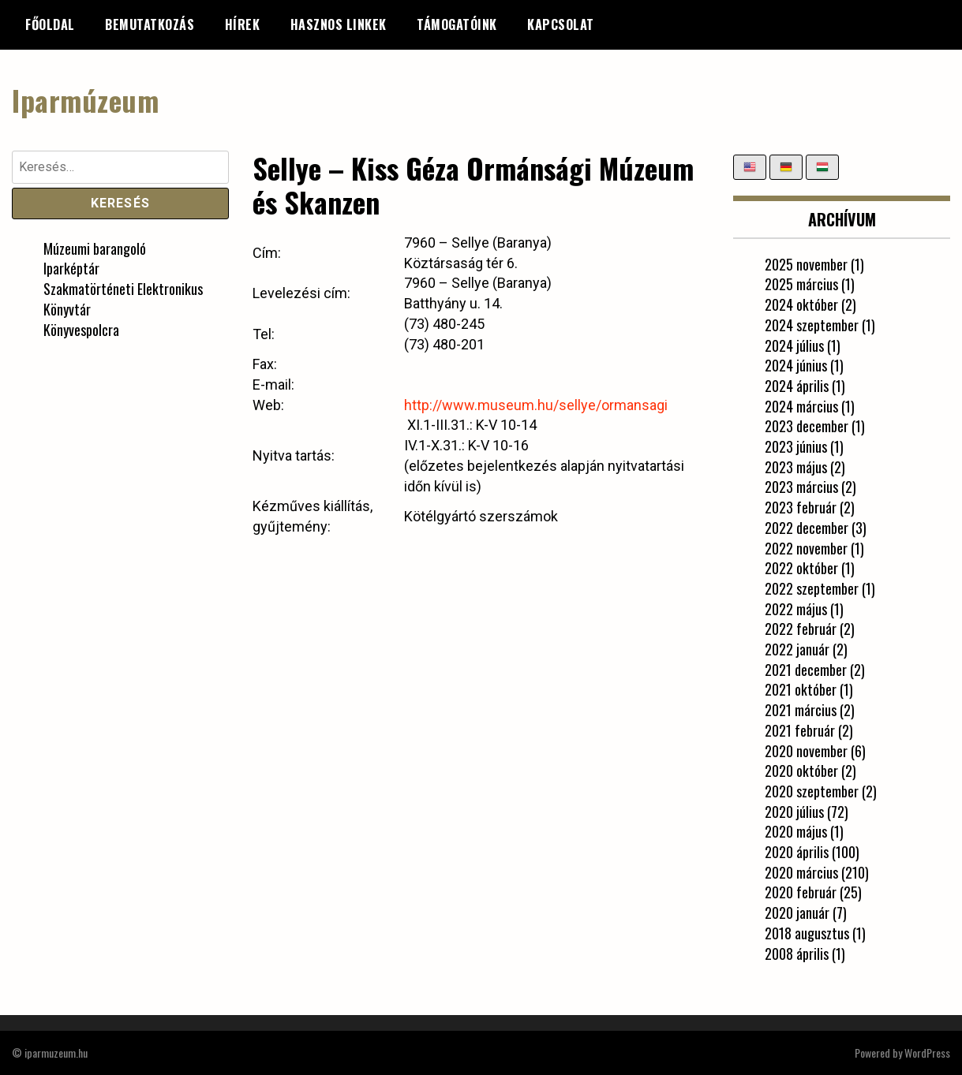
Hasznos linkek (338, 24)
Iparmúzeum (85, 100)
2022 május (796, 609)
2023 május (796, 467)
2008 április (797, 953)
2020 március (801, 872)
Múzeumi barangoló (94, 248)
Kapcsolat (560, 24)
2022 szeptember (812, 588)
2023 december (806, 426)
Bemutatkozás (149, 24)
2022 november (806, 548)
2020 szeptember (812, 791)
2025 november (806, 264)
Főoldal (50, 24)
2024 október (801, 304)
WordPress (927, 1052)
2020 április (797, 852)
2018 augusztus (807, 933)
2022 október (801, 568)
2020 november (806, 751)
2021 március (801, 710)
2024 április (797, 385)
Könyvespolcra (81, 329)
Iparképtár (71, 268)
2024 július (794, 345)
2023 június (796, 446)
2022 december (806, 527)
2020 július (794, 811)
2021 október (801, 689)
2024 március (801, 406)
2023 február (801, 507)
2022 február (801, 628)
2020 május (796, 831)
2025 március (801, 284)
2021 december (806, 669)
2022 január (797, 649)
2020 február (801, 892)
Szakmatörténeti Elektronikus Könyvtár (123, 298)
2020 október (801, 770)
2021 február (800, 730)
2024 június (796, 365)
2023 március (801, 486)
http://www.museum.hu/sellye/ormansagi (536, 405)
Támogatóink (457, 24)
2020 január (797, 912)
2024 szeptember (812, 325)
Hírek (242, 24)
